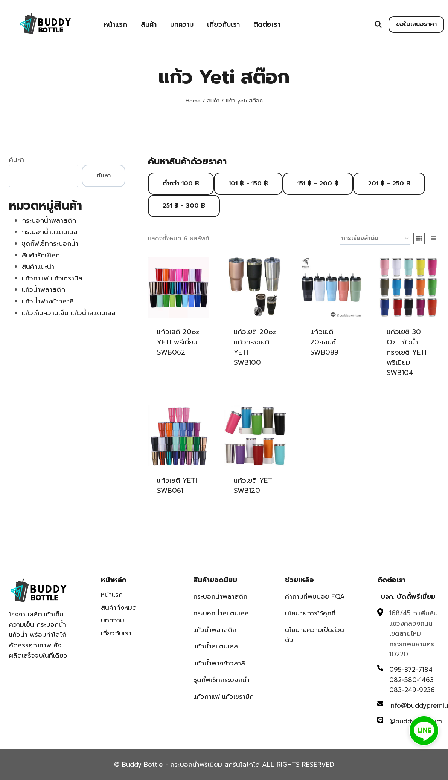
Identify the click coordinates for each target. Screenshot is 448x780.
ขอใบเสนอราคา (416, 24)
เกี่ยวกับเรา (223, 24)
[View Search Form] (378, 24)
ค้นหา (16, 159)
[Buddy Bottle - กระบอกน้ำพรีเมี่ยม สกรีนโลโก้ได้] (47, 23)
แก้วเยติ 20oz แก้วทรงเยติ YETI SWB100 (255, 347)
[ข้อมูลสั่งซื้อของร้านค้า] (375, 238)
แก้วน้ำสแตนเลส (215, 646)
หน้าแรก (115, 24)
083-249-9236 (412, 690)
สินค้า (149, 24)
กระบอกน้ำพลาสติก (220, 596)
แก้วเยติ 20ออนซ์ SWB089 (324, 342)
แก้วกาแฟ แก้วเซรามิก (223, 696)
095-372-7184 (411, 669)
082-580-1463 (411, 680)
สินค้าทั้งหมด (119, 607)
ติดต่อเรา (266, 24)
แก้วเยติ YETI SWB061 (177, 485)
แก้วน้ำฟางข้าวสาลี (219, 663)
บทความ (182, 24)
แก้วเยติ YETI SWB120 (254, 485)
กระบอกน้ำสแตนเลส (221, 613)
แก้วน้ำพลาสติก (214, 630)
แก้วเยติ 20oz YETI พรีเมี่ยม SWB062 (178, 342)
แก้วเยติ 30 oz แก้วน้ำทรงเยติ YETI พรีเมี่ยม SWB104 (407, 352)
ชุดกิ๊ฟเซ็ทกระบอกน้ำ (221, 680)
